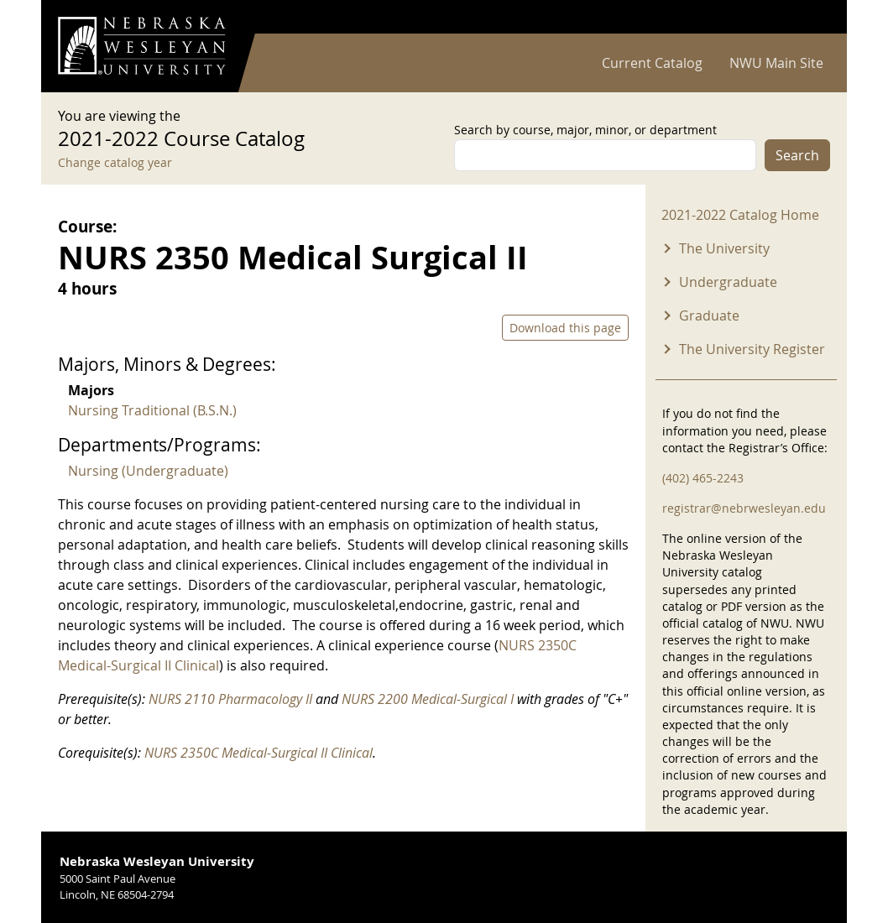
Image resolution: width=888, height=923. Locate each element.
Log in (808, 17)
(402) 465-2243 (703, 478)
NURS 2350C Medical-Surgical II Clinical (258, 752)
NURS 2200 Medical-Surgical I (428, 699)
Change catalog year (115, 162)
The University (724, 248)
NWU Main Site (776, 63)
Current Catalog (652, 63)
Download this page (565, 328)
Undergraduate (728, 282)
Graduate (709, 315)
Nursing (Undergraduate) (148, 471)
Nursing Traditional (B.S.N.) (152, 410)
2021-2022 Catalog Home (740, 215)
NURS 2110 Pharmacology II (230, 699)
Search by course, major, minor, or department (585, 130)
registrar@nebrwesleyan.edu (744, 508)
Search (797, 155)
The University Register (752, 349)
